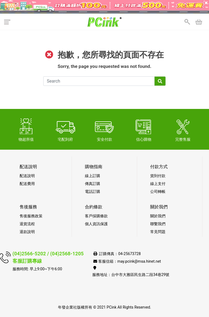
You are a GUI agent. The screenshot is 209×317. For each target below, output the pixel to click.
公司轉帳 (157, 191)
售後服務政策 (31, 216)
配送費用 (27, 183)
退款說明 (27, 232)
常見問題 (157, 232)
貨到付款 (157, 176)
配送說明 (27, 176)
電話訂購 (92, 191)
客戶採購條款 (96, 216)
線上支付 (157, 183)
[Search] (99, 81)
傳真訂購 (92, 183)
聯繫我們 (157, 224)
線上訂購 (92, 176)
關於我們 (157, 216)
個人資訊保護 (96, 224)
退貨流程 (27, 224)
